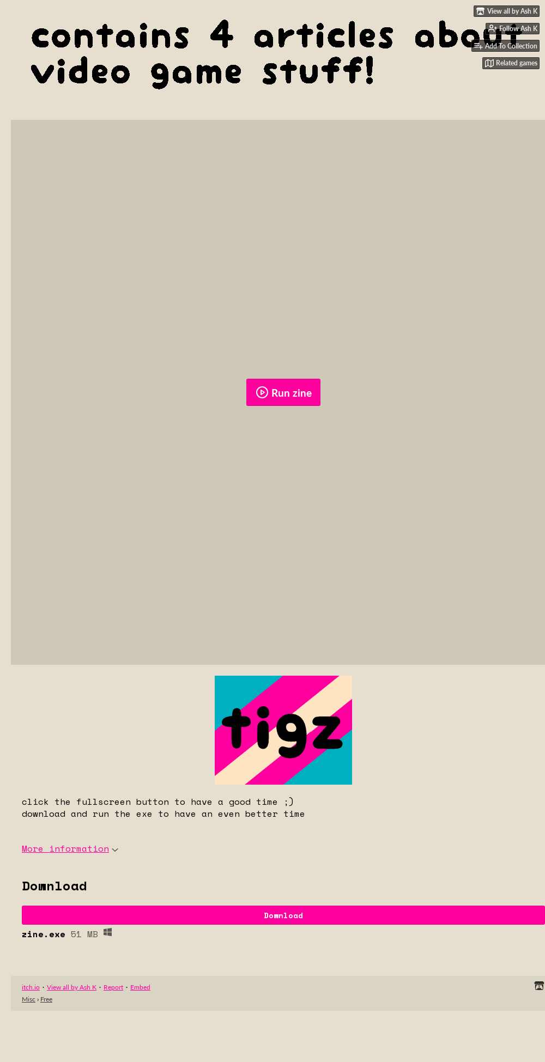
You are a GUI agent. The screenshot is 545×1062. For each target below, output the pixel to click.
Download (283, 915)
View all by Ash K (71, 987)
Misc (28, 999)
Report (113, 987)
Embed (140, 987)
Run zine (284, 392)
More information (70, 848)
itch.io (31, 987)
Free (46, 999)
